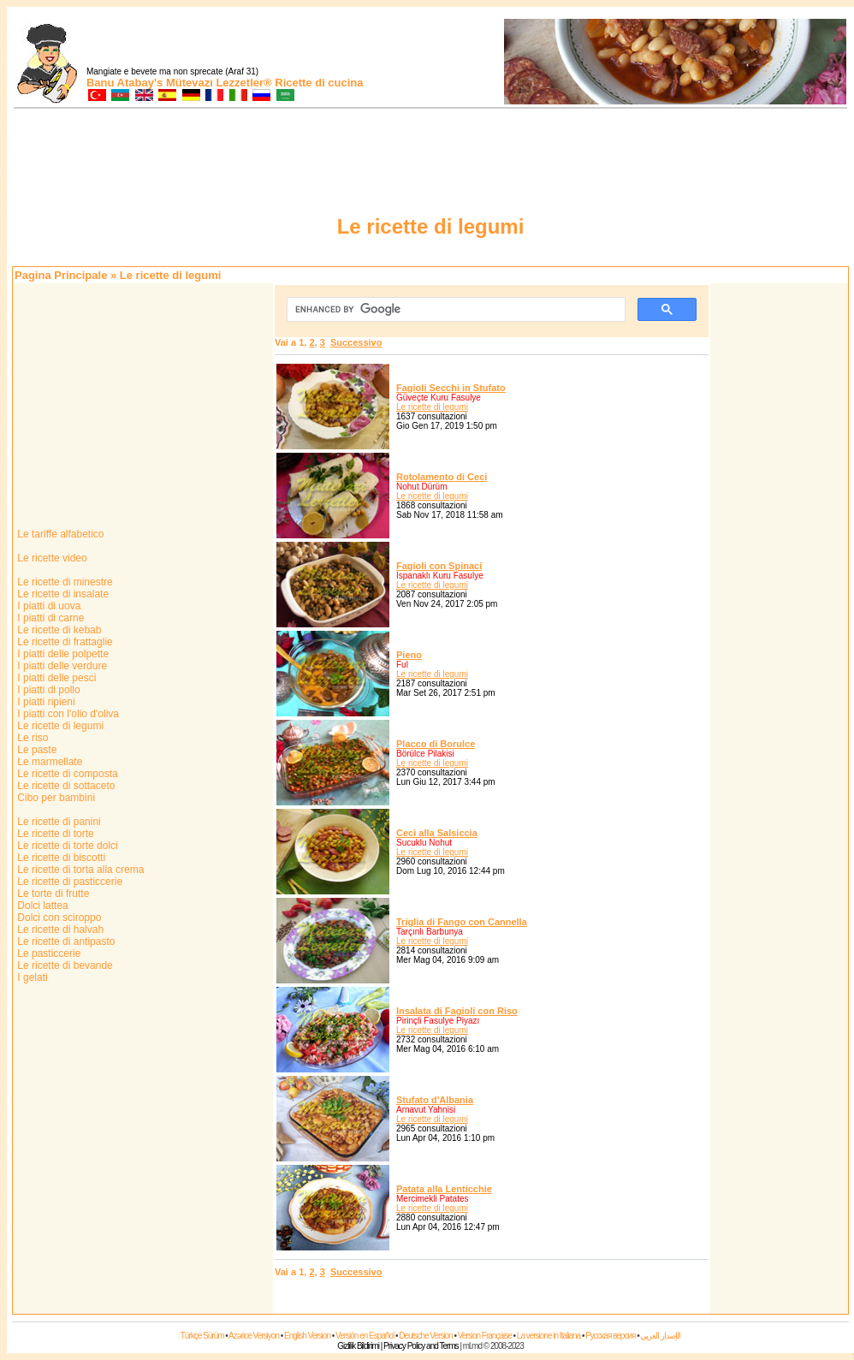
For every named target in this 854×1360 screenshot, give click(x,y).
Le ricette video (51, 558)
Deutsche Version (425, 1335)
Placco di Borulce (435, 744)
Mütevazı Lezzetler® (219, 82)
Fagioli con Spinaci (439, 566)
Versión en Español (364, 1335)
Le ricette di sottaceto (65, 786)
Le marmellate (48, 762)
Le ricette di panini (58, 822)
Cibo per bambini (55, 798)
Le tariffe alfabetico (59, 534)
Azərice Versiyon (253, 1335)
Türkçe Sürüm (202, 1335)
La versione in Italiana (548, 1335)
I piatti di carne (49, 618)
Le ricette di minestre (64, 582)
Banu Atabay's (124, 82)
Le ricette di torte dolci (66, 846)
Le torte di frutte (52, 894)
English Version (307, 1335)
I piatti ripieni (45, 702)
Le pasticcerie (47, 953)
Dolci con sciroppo (58, 917)
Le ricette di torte (54, 834)
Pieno (409, 655)
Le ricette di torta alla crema (79, 870)
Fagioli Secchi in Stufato (451, 388)
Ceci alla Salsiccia (436, 833)
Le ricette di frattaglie (64, 642)
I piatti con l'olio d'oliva (67, 714)
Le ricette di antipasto (65, 941)
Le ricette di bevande (64, 965)
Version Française (485, 1335)
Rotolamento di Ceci (441, 477)
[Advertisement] (779, 542)
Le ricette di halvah (59, 929)
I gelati (31, 977)
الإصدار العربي (660, 1335)
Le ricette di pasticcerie (68, 882)
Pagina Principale (61, 275)
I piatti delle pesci (55, 678)
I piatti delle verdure (61, 666)
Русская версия (610, 1335)
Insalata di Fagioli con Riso (457, 1011)
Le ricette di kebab (58, 630)
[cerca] (454, 310)
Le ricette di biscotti (60, 858)
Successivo (356, 342)
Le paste (35, 750)
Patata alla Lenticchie (444, 1189)
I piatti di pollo (47, 690)
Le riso (31, 738)
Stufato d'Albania (434, 1100)
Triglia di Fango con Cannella (461, 922)
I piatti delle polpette (62, 654)
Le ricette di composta (66, 774)
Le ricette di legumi (59, 726)
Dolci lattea (41, 906)
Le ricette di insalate (62, 594)
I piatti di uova (47, 606)
